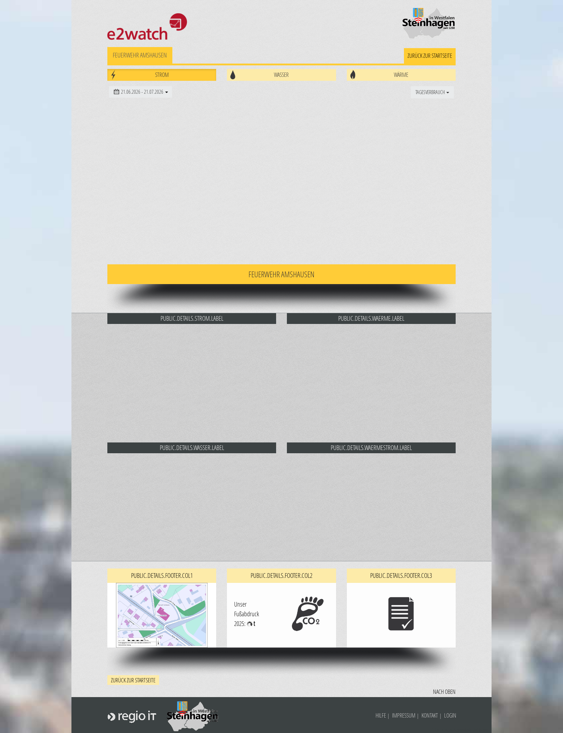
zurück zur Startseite (430, 55)
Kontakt (430, 715)
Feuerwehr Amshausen (140, 55)
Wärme (401, 74)
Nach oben (444, 691)
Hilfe (381, 715)
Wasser (281, 74)
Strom (162, 74)
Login (450, 715)
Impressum (403, 715)
